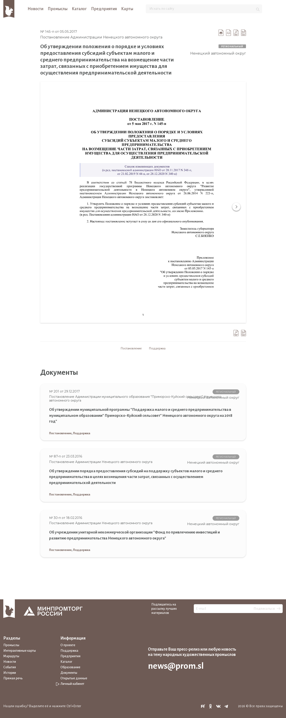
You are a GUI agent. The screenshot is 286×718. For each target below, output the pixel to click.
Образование (70, 667)
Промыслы (57, 9)
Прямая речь (13, 678)
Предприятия (104, 9)
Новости (35, 9)
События (9, 667)
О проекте (67, 645)
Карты (127, 9)
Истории (9, 672)
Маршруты (11, 656)
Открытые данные (73, 678)
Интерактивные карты (19, 650)
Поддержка (157, 348)
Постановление (131, 348)
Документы (68, 672)
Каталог (79, 9)
